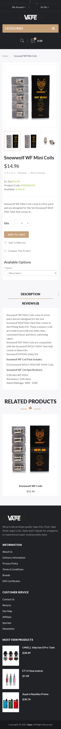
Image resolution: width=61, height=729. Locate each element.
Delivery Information (13, 557)
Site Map (7, 611)
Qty (6, 223)
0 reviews (22, 173)
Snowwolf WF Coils (30, 485)
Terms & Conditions (12, 569)
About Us (7, 551)
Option (8, 268)
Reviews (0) (30, 303)
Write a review (37, 173)
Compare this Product (19, 250)
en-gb (45, 7)
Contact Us (8, 599)
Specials (6, 622)
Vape (29, 724)
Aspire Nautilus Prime (35, 694)
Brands (6, 575)
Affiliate (6, 616)
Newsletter (8, 628)
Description (30, 294)
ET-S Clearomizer (32, 670)
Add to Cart (16, 234)
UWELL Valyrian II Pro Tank (38, 647)
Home (5, 56)
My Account (19, 7)
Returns (6, 605)
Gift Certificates (11, 581)
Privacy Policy (10, 563)
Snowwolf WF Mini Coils (25, 56)
